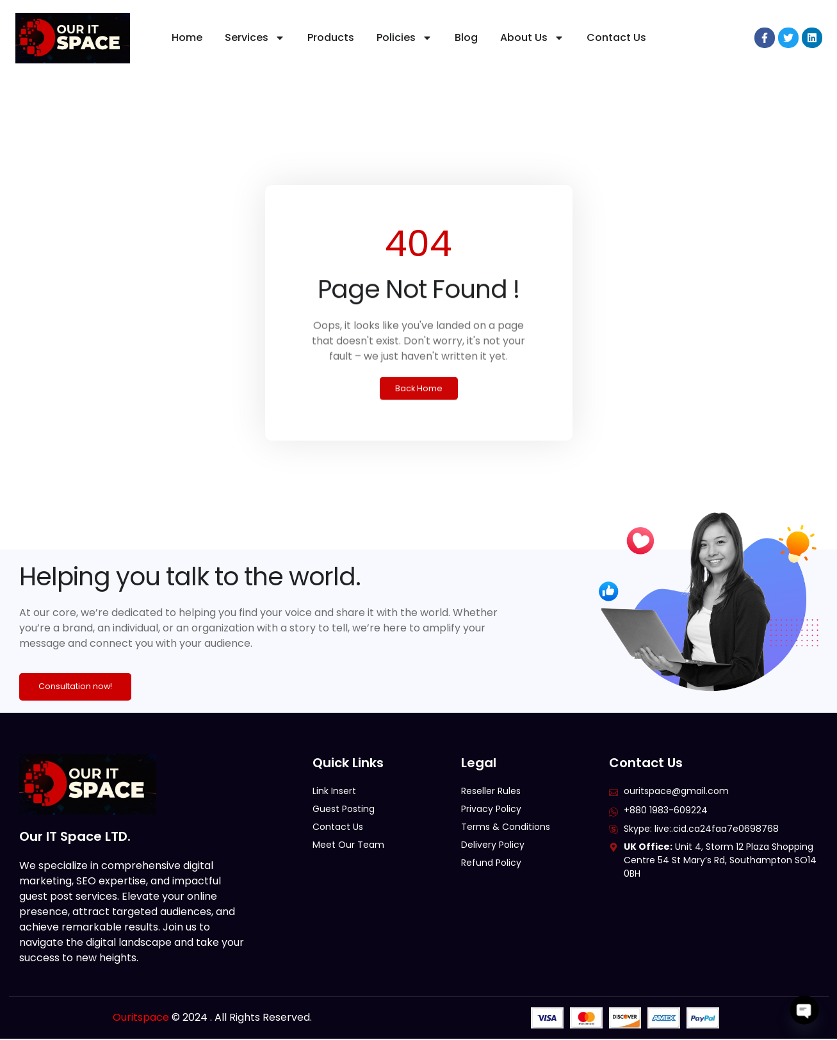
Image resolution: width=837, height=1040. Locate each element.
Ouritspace (141, 1018)
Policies (404, 37)
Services (255, 37)
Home (187, 37)
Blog (466, 37)
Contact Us (616, 37)
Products (330, 37)
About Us (532, 37)
